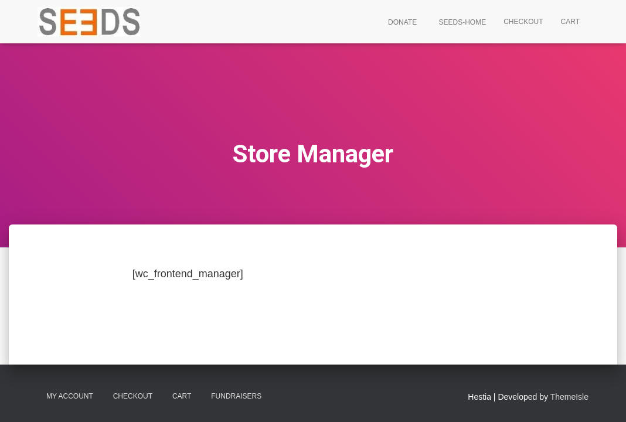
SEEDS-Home (461, 22)
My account (69, 396)
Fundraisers (236, 396)
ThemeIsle (569, 396)
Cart (570, 22)
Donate (401, 22)
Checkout (523, 22)
